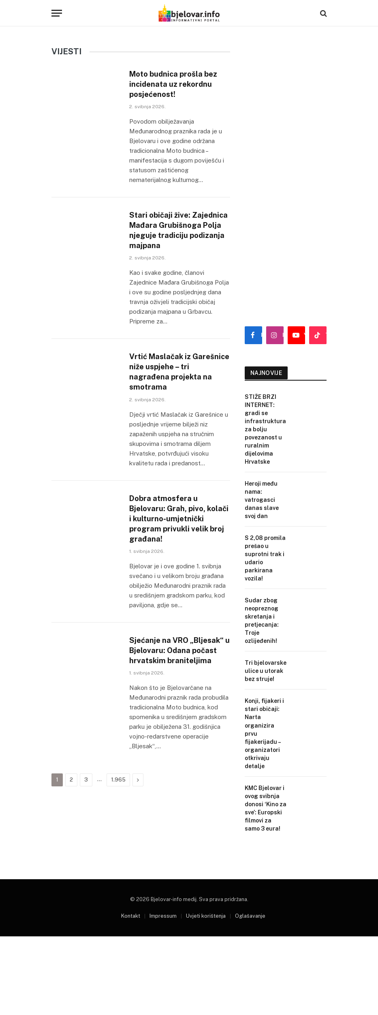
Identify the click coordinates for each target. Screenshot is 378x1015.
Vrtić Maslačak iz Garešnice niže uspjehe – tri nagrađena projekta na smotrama (178, 395)
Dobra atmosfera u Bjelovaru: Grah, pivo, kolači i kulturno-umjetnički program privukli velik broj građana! (172, 555)
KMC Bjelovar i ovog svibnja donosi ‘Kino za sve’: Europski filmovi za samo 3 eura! (265, 808)
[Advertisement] (286, 182)
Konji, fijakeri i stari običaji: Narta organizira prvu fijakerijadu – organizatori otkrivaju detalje (264, 733)
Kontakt (130, 932)
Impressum (163, 932)
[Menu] (56, 13)
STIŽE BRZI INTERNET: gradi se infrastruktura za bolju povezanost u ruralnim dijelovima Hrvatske (265, 429)
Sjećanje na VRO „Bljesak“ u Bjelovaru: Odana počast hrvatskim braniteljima (178, 703)
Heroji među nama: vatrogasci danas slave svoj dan (262, 499)
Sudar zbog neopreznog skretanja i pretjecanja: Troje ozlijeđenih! (262, 620)
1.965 (118, 841)
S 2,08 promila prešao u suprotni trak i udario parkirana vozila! (265, 558)
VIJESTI (66, 51)
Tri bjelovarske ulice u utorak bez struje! (265, 671)
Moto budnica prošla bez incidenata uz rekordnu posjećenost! (174, 86)
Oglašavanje (250, 932)
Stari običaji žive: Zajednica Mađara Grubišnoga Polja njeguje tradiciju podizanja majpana (167, 243)
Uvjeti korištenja (206, 932)
